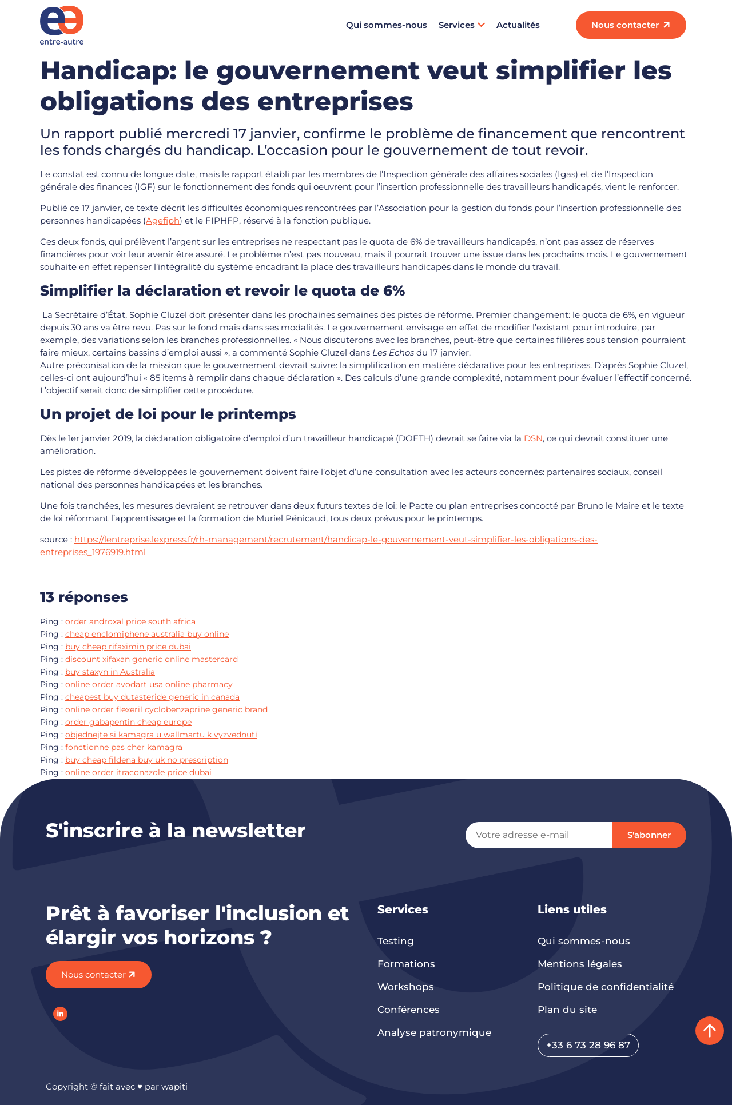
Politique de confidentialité (606, 986)
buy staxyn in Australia (110, 671)
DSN (533, 438)
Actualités (518, 24)
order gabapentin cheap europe (128, 722)
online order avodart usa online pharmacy (149, 684)
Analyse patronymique (434, 1032)
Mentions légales (580, 964)
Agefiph (163, 220)
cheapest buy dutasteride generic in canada (152, 696)
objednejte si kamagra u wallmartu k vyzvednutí (161, 734)
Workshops (405, 986)
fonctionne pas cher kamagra (123, 747)
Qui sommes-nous (386, 24)
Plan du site (567, 1009)
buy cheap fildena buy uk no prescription (146, 759)
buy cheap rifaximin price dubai (128, 646)
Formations (406, 964)
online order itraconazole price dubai (138, 772)
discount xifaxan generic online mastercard (151, 659)
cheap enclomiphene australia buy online (147, 634)
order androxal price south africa (130, 621)
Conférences (408, 1009)
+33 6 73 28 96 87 (588, 1045)
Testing (395, 941)
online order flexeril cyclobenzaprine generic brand (166, 709)
